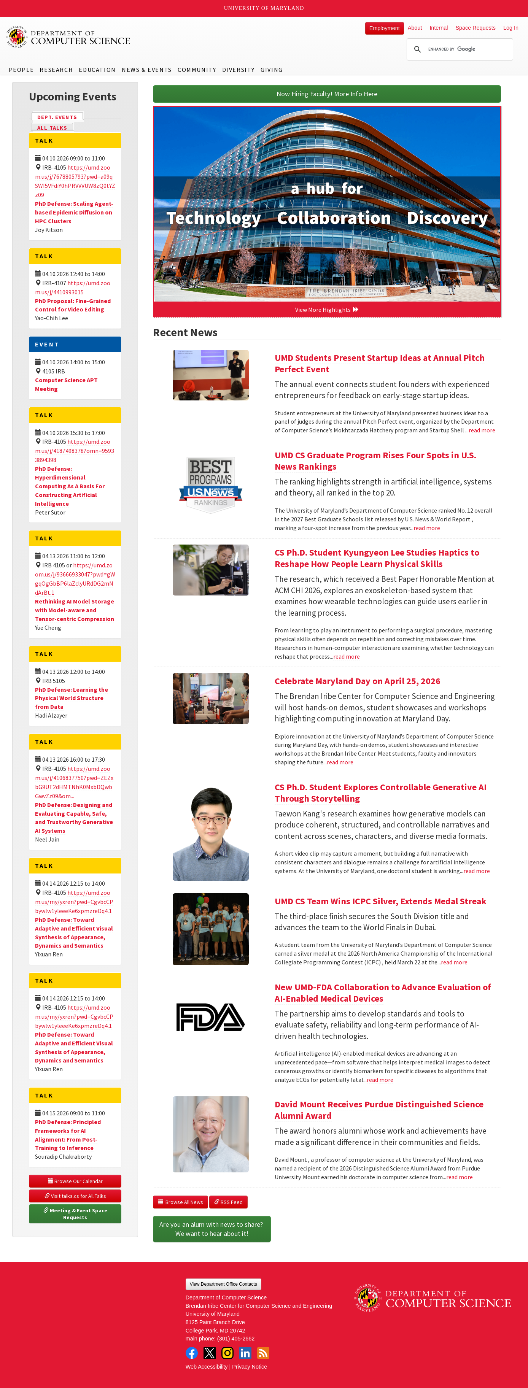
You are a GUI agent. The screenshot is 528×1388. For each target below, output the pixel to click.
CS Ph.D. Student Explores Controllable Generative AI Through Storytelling (381, 792)
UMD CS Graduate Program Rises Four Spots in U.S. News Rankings (375, 460)
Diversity (238, 69)
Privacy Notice (249, 1367)
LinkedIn (245, 1353)
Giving (272, 69)
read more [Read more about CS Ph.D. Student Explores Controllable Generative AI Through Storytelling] (476, 871)
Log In (510, 28)
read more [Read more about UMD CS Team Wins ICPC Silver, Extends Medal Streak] (454, 962)
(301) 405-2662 (235, 1339)
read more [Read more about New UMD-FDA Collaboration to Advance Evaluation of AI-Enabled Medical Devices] (380, 1079)
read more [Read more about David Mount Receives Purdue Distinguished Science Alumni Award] (459, 1177)
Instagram (227, 1353)
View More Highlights (327, 309)
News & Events (147, 69)
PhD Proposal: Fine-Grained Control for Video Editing (73, 305)
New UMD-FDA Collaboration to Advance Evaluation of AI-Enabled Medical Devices (383, 992)
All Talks (52, 127)
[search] (458, 49)
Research (56, 69)
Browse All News (180, 1202)
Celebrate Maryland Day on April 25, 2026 (358, 681)
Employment (384, 28)
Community (197, 69)
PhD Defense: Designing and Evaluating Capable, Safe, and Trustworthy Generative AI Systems (74, 818)
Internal (438, 28)
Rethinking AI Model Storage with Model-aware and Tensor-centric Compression (74, 610)
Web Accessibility (207, 1367)
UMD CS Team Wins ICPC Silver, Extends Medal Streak (381, 901)
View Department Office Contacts (223, 1284)
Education (97, 69)
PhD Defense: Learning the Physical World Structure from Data (71, 698)
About (415, 28)
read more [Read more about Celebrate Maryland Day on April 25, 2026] (340, 762)
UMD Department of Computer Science (68, 37)
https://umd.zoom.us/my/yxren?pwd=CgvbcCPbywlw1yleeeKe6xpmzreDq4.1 (74, 902)
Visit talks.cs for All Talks (75, 1196)
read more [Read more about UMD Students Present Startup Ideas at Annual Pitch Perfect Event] (482, 430)
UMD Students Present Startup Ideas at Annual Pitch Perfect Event (380, 363)
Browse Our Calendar (75, 1181)
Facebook (192, 1353)
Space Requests (475, 28)
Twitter (210, 1353)
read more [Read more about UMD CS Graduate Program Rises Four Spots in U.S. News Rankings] (426, 528)
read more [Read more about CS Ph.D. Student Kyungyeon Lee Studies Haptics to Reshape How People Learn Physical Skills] (346, 656)
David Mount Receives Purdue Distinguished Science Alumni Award (379, 1109)
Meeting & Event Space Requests (75, 1214)
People (21, 69)
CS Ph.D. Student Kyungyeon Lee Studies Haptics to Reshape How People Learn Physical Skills (377, 558)
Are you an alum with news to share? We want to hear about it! (211, 1229)
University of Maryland (264, 8)
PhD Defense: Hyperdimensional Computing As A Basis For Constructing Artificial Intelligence (70, 486)
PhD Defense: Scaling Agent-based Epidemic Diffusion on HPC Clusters (74, 212)
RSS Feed (228, 1202)
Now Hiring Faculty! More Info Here (327, 93)
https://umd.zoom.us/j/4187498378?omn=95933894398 (74, 451)
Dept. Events (60, 117)
